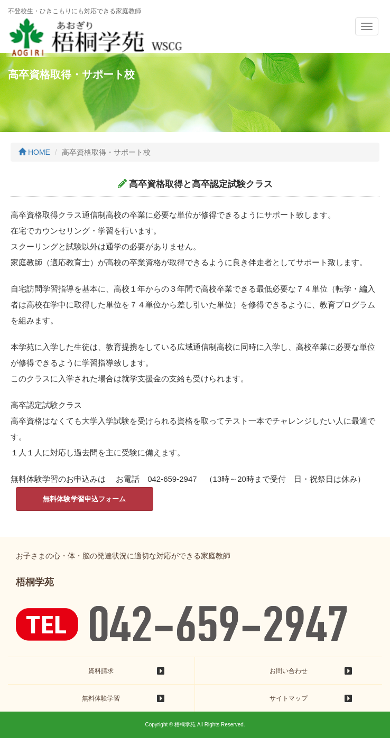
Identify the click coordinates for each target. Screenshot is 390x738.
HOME (34, 152)
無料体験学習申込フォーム (84, 499)
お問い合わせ (289, 671)
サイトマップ (289, 698)
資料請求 (101, 671)
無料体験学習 (101, 698)
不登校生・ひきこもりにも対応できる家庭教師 (74, 11)
